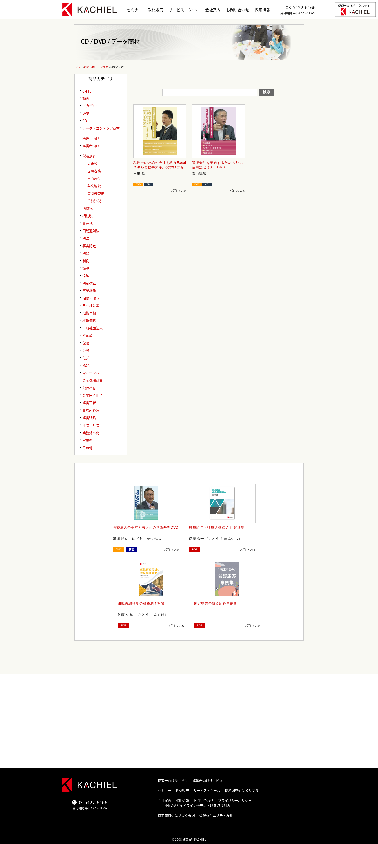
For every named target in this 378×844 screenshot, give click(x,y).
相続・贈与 (90, 298)
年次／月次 (90, 425)
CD (84, 120)
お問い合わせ (237, 10)
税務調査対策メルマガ (241, 790)
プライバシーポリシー (235, 800)
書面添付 (94, 178)
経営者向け (90, 145)
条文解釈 (94, 185)
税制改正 (89, 283)
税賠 (85, 253)
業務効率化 (90, 432)
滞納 (85, 275)
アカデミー (90, 105)
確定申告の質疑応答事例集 (215, 603)
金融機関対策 (92, 380)
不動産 (87, 335)
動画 (85, 98)
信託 (85, 357)
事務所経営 (90, 410)
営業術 (87, 440)
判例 (85, 260)
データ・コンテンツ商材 (101, 128)
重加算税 (94, 200)
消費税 (87, 208)
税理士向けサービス (173, 780)
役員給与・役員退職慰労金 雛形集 (216, 527)
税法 (85, 238)
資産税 (87, 223)
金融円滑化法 (92, 395)
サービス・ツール (184, 10)
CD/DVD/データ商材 (96, 67)
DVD (85, 113)
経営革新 (89, 402)
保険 (85, 342)
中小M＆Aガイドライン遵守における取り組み (195, 805)
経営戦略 (89, 417)
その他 (87, 447)
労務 (85, 350)
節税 (85, 268)
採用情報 (262, 10)
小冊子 (87, 90)
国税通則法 (90, 230)
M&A (86, 365)
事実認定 (89, 245)
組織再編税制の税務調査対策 (141, 603)
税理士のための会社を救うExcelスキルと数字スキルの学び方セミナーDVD (159, 167)
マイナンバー (92, 372)
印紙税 (92, 163)
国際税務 (94, 170)
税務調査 (89, 155)
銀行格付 (89, 387)
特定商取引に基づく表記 (176, 815)
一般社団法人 (92, 327)
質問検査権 (95, 193)
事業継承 (89, 290)
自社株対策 (90, 305)
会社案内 (213, 10)
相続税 (87, 215)
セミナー (134, 10)
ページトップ (273, 669)
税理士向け (90, 138)
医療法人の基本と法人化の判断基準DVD (146, 527)
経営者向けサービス (207, 780)
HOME (78, 67)
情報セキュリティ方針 (216, 815)
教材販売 (155, 10)
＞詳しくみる (178, 191)
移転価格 (89, 320)
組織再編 (89, 313)
